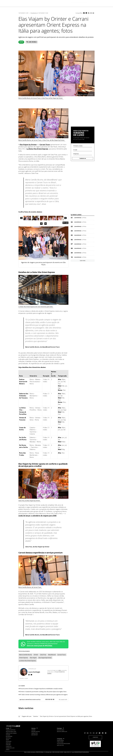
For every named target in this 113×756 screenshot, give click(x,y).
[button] (84, 13)
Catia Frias (43, 655)
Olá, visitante (91, 3)
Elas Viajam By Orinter (45, 658)
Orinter (36, 655)
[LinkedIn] (29, 675)
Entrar (99, 3)
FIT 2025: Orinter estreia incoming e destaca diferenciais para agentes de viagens (43, 694)
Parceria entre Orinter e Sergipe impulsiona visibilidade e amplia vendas (40, 688)
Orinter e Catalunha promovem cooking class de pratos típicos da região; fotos (42, 691)
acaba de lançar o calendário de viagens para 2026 (37, 516)
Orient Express (23, 658)
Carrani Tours (45, 145)
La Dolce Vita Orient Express (37, 149)
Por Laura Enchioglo (31, 42)
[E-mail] (31, 675)
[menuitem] (63, 3)
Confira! (49, 673)
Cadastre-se (82, 158)
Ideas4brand (52, 655)
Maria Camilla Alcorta (25, 655)
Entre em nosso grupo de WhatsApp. (39, 645)
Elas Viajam (33, 658)
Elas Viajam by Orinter (28, 145)
